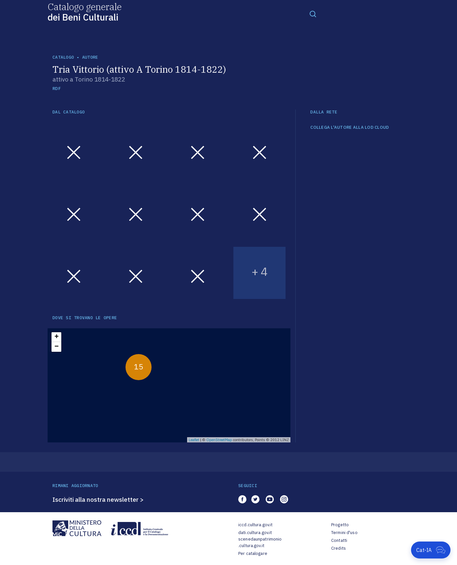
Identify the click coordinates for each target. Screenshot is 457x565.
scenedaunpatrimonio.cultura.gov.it (260, 542)
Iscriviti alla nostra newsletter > (98, 499)
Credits (338, 548)
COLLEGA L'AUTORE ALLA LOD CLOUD (349, 127)
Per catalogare (252, 553)
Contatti (339, 540)
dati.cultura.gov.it (255, 532)
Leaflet (194, 440)
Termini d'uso (344, 532)
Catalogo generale (85, 11)
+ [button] (56, 337)
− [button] (56, 347)
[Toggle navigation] (313, 14)
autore (90, 57)
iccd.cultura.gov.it (255, 525)
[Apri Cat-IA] (430, 550)
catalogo (63, 57)
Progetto (340, 525)
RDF (56, 88)
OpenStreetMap (219, 440)
